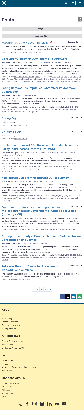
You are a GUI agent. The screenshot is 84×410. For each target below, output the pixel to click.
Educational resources (11, 325)
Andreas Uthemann (40, 243)
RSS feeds (6, 390)
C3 (55, 107)
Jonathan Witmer (8, 155)
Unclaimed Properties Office (14, 348)
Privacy (5, 364)
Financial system (28, 79)
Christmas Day (12, 132)
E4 (62, 77)
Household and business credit (23, 81)
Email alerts (7, 386)
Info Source (7, 370)
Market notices (24, 229)
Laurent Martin (51, 181)
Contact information (10, 383)
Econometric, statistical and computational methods (50, 109)
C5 (55, 255)
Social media (7, 393)
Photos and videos (10, 322)
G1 (71, 77)
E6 (68, 167)
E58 (64, 167)
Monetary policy (41, 81)
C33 (58, 107)
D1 (64, 107)
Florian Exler (28, 62)
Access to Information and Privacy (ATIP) (19, 367)
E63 (70, 167)
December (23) (42, 36)
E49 (65, 77)
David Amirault (31, 181)
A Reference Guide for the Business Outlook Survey (35, 178)
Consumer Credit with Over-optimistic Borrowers (34, 59)
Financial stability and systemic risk (47, 79)
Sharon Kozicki (45, 153)
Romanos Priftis (57, 153)
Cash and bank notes (17, 112)
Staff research (19, 52)
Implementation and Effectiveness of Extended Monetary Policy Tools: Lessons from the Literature (40, 147)
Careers (5, 315)
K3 (80, 77)
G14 (7, 257)
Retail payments (32, 112)
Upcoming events (20, 125)
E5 (57, 167)
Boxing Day (9, 118)
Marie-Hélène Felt (30, 95)
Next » (48, 289)
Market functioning (64, 257)
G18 (74, 77)
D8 (71, 255)
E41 (76, 107)
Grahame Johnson (32, 153)
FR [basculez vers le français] (73, 3)
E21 (58, 77)
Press (16, 229)
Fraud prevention (9, 328)
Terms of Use (7, 360)
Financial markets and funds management (41, 257)
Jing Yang (18, 155)
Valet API (5, 396)
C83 (60, 196)
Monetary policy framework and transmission (64, 81)
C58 (58, 255)
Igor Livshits (38, 62)
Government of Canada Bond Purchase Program (57, 229)
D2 (66, 196)
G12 (3, 257)
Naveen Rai (41, 181)
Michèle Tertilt (66, 62)
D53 (67, 255)
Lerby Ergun (28, 243)
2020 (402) (42, 29)
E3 (75, 196)
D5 (64, 255)
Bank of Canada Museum (12, 341)
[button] (62, 296)
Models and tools (25, 109)
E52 (60, 167)
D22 (69, 196)
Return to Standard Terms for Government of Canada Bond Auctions (31, 268)
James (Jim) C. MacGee (52, 62)
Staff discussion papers (33, 167)
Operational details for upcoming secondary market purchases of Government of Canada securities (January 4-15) (39, 210)
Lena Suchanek (69, 153)
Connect (7, 344)
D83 (74, 255)
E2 (55, 77)
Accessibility (7, 318)
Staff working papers (32, 77)
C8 (57, 196)
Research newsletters (33, 52)
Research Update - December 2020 (25, 42)
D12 (67, 107)
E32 (78, 196)
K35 (3, 79)
